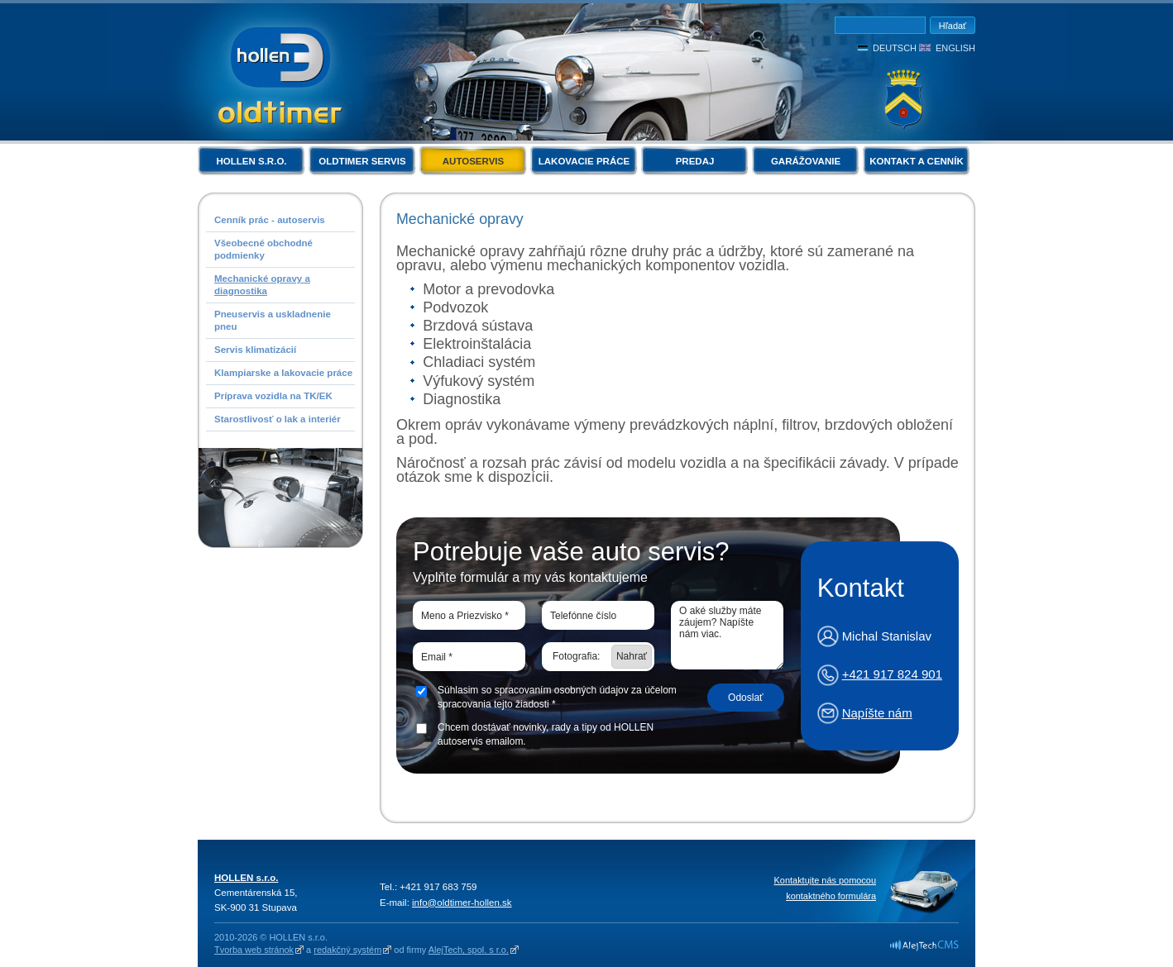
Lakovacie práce (584, 161)
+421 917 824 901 (892, 674)
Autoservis (473, 161)
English (955, 48)
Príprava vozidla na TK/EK (273, 396)
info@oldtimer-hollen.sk (462, 902)
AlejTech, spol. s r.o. (469, 950)
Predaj (695, 161)
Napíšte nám (877, 713)
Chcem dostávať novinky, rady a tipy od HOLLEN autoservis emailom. (546, 734)
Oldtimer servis (361, 161)
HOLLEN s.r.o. (251, 161)
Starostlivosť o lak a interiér (277, 419)
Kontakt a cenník (916, 161)
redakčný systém (347, 950)
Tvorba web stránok (254, 950)
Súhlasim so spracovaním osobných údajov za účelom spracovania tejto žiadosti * (557, 697)
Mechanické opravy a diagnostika (262, 285)
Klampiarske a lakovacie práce (283, 373)
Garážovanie (805, 161)
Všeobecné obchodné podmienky (263, 249)
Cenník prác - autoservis (269, 220)
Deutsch (895, 48)
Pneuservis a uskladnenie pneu (272, 320)
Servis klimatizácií (255, 350)
